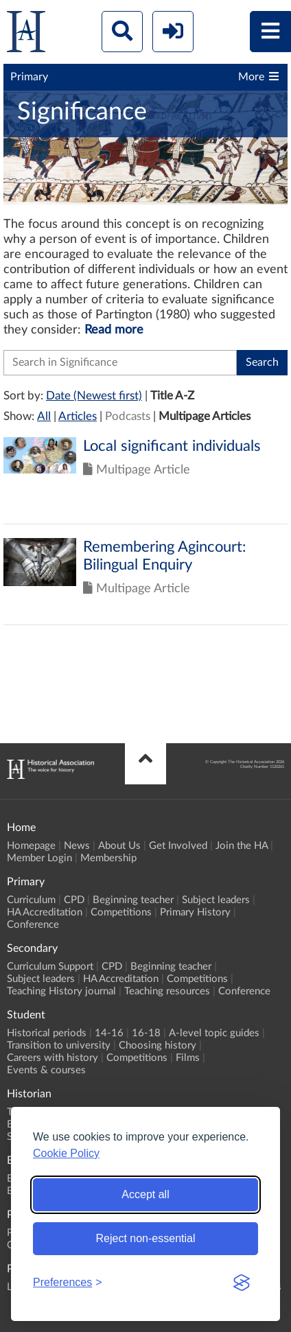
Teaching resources (167, 991)
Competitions (121, 912)
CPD (74, 900)
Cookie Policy (66, 1153)
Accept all (145, 1194)
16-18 (146, 1033)
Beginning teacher (133, 900)
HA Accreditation (44, 912)
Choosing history (157, 1045)
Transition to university (58, 1045)
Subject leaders (216, 900)
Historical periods (46, 1033)
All (44, 416)
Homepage (31, 846)
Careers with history (52, 1058)
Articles (77, 416)
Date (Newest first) (94, 395)
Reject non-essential (146, 1238)
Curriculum (31, 900)
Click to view (145, 480)
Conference (33, 925)
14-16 (109, 1033)
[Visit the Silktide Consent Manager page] (241, 1282)
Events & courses (46, 1070)
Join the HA (242, 846)
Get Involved (178, 846)
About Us (119, 846)
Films (188, 1058)
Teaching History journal (61, 991)
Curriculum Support (50, 966)
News (77, 846)
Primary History (195, 912)
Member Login (39, 858)
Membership (108, 858)
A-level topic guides (214, 1033)
